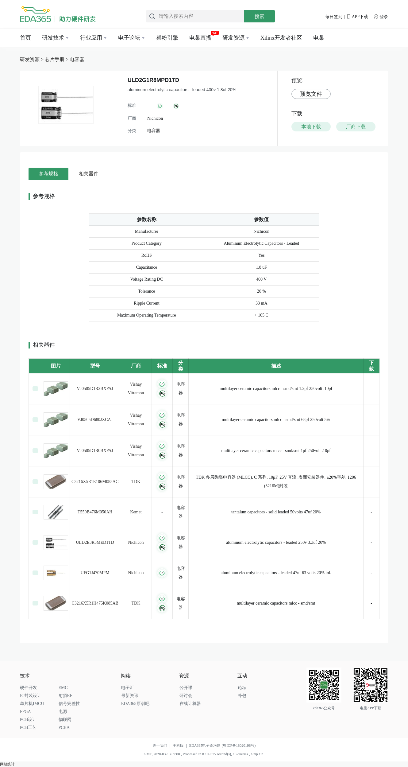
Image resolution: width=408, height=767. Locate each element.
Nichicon (136, 542)
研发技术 (53, 38)
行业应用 (91, 38)
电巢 (318, 38)
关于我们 (162, 745)
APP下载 (357, 16)
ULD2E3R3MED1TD (95, 542)
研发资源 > (32, 59)
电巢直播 (200, 38)
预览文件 (311, 94)
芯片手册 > (57, 59)
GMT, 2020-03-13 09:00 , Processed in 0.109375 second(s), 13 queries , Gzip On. (204, 754)
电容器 (77, 59)
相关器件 (88, 173)
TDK (136, 481)
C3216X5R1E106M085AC (94, 481)
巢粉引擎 (167, 38)
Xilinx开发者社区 (281, 38)
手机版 (181, 745)
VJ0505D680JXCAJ (95, 419)
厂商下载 (356, 126)
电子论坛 (129, 38)
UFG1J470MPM (95, 572)
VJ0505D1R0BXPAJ (95, 450)
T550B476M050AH (95, 512)
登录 (381, 16)
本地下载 (311, 126)
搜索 (259, 16)
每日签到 (333, 16)
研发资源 (233, 38)
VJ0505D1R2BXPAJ (95, 388)
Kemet (135, 512)
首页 (25, 38)
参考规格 (48, 173)
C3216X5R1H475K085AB (94, 603)
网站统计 (7, 764)
